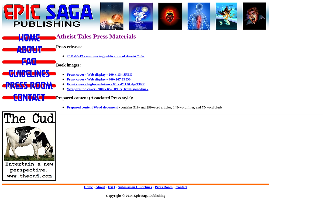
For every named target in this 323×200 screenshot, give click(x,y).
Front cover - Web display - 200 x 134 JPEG (99, 74)
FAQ (111, 187)
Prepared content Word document (92, 107)
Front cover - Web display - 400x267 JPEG (99, 79)
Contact (181, 187)
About (100, 187)
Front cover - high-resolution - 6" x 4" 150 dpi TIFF (106, 84)
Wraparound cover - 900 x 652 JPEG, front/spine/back (107, 89)
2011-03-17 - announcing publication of (106, 56)
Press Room (164, 187)
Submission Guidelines (135, 187)
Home (88, 187)
